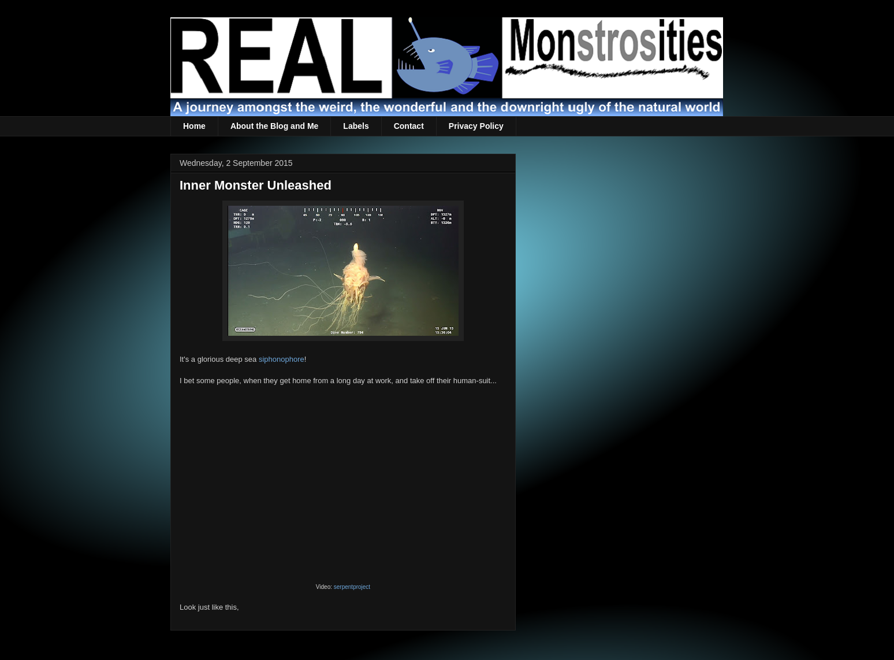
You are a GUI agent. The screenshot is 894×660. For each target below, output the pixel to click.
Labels (355, 126)
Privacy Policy (476, 126)
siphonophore (281, 359)
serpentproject (352, 587)
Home (194, 126)
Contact (409, 126)
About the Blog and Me (274, 126)
